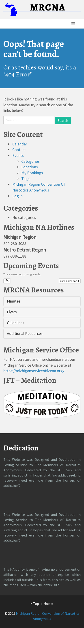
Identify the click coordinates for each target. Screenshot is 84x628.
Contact (19, 149)
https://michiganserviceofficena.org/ (33, 370)
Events (18, 155)
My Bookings (32, 172)
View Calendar (69, 281)
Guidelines (15, 322)
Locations (29, 166)
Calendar (19, 144)
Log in (17, 195)
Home (48, 603)
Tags (25, 178)
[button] (65, 23)
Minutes (13, 301)
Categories (30, 161)
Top (34, 603)
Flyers (12, 311)
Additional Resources (25, 333)
